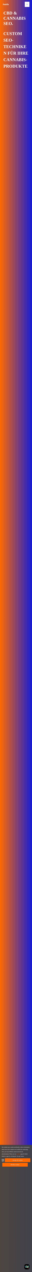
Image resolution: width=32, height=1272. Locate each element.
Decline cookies (15, 1164)
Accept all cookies (18, 1160)
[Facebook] (26, 1266)
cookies (18, 1154)
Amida (6, 4)
